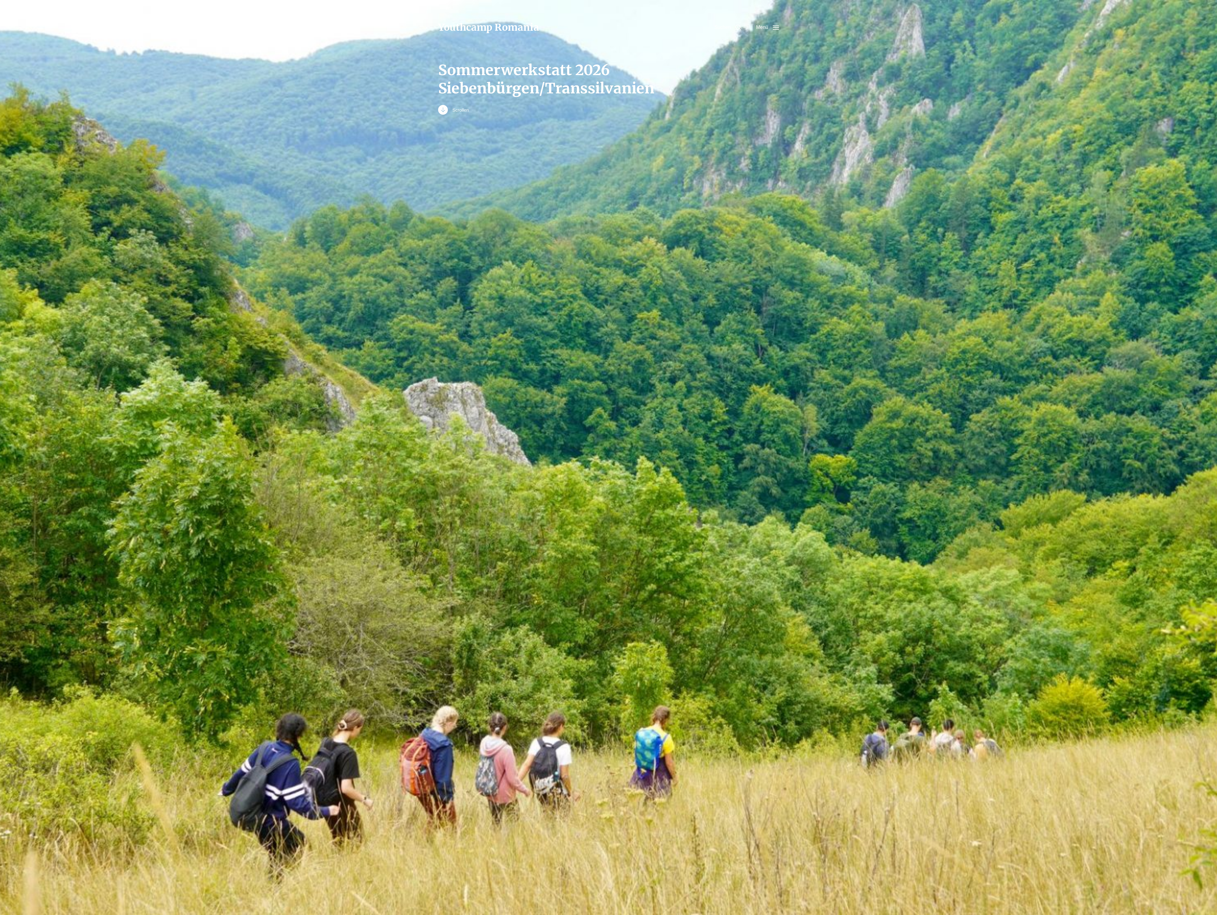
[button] (727, 27)
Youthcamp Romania (488, 27)
